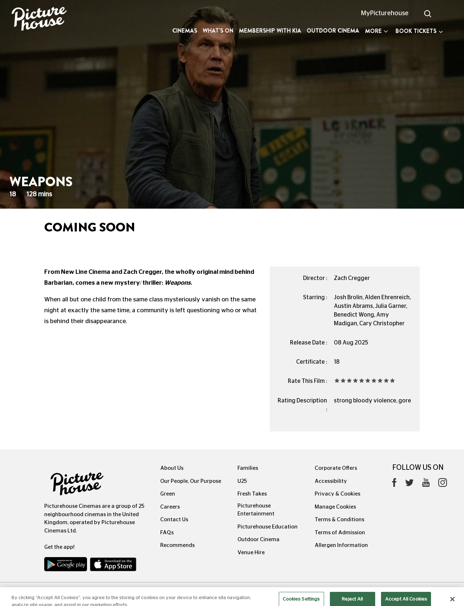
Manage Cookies (335, 507)
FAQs (167, 532)
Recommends (177, 545)
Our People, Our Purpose (190, 481)
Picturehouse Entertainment (255, 510)
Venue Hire (251, 552)
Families (247, 468)
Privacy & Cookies (337, 494)
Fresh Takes (252, 494)
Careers (170, 507)
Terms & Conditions (339, 519)
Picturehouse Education (267, 527)
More (376, 31)
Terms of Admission (340, 532)
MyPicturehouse (385, 13)
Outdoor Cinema (333, 30)
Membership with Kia (270, 30)
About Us (171, 468)
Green (167, 494)
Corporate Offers (336, 468)
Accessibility (331, 481)
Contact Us (174, 519)
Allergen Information (341, 545)
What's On (218, 30)
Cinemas (184, 30)
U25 (242, 481)
